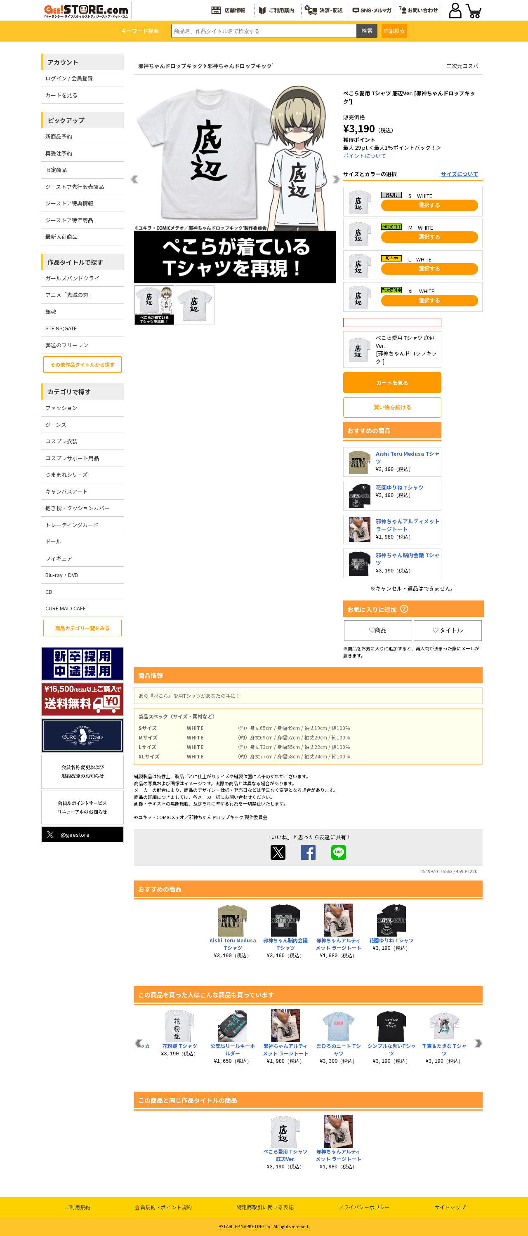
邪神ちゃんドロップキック (170, 66)
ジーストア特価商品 (69, 220)
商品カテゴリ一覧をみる (82, 627)
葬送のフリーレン (66, 345)
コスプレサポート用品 (72, 458)
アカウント (62, 62)
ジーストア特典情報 (69, 203)
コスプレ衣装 (61, 441)
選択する (429, 205)
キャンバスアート (66, 491)
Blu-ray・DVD (61, 575)
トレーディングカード (72, 525)
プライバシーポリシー (364, 1206)
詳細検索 (394, 31)
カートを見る (61, 95)
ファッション (61, 408)
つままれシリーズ (66, 474)
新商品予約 (58, 136)
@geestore (67, 834)
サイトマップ (450, 1206)
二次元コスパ (462, 66)
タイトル (448, 630)
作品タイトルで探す (75, 262)
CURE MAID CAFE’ (66, 608)
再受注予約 (58, 153)
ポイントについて (364, 156)
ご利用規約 (78, 1206)
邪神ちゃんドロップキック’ (240, 66)
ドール (53, 541)
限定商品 (56, 170)
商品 (378, 630)
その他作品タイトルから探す (82, 364)
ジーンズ (55, 424)
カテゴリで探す (69, 391)
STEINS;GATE (61, 328)
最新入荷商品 (61, 236)
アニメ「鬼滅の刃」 (69, 295)
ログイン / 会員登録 (69, 78)
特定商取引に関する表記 (265, 1206)
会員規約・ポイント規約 (163, 1206)
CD (48, 592)
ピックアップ (66, 120)
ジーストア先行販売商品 (74, 187)
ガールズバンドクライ (72, 278)
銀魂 (50, 311)
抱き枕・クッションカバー (77, 508)
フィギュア (58, 558)
